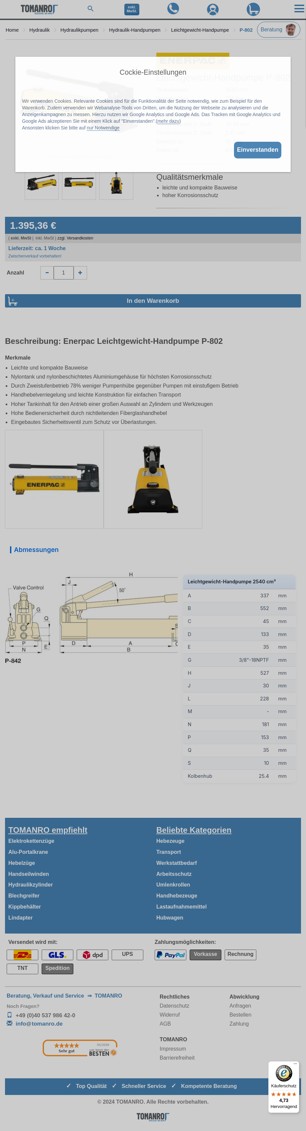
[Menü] (295, 1065)
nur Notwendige (103, 127)
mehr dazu (168, 121)
